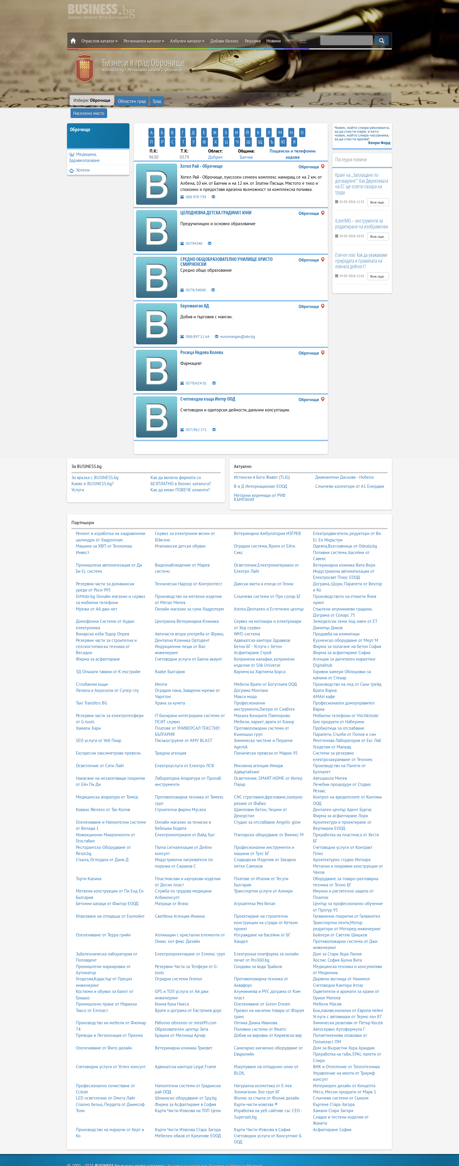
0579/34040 (194, 269)
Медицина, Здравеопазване (84, 147)
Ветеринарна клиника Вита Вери (344, 538)
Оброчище (80, 119)
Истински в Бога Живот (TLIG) (262, 456)
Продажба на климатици (336, 607)
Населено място (184, 100)
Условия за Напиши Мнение (235, 1138)
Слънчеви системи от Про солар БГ (267, 569)
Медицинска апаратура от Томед (107, 770)
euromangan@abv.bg (241, 315)
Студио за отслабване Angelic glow (267, 795)
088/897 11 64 (196, 315)
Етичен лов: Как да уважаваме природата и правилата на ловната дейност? (361, 250)
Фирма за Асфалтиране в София (185, 1077)
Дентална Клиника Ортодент (182, 613)
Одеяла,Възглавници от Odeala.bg (345, 519)
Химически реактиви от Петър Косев (348, 996)
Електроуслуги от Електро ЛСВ (184, 738)
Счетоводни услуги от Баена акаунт (188, 632)
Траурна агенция (170, 726)
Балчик (246, 136)
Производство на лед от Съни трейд (347, 657)
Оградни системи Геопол (178, 952)
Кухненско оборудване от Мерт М (345, 613)
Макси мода (245, 669)
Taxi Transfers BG (91, 675)
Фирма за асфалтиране (98, 632)
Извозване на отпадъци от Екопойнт (110, 889)
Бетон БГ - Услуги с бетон (258, 619)
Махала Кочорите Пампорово (262, 688)
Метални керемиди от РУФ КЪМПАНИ (259, 472)
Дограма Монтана (251, 663)
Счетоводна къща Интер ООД (207, 378)
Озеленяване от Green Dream (262, 977)
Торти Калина (88, 851)
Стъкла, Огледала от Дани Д (102, 832)
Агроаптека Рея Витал (254, 876)
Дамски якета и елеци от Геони (263, 556)
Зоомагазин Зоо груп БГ (257, 1065)
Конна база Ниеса (172, 977)
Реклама (253, 41)
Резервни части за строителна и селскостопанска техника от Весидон (106, 619)
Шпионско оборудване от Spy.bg (186, 1071)
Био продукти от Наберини (338, 694)
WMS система (247, 607)
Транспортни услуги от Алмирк (263, 864)
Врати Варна (325, 663)
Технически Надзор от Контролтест (188, 556)
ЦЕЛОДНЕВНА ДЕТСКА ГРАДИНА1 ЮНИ (215, 192)
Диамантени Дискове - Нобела (344, 456)
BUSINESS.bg (107, 1138)
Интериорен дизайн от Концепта (344, 1058)
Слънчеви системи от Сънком (341, 1071)
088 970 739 (195, 176)
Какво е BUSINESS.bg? (92, 463)
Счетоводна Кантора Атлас (338, 958)
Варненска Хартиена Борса (259, 644)
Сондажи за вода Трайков (258, 939)
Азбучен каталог (187, 41)
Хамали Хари (88, 701)
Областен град (132, 100)
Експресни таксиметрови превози (108, 726)
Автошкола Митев (330, 751)
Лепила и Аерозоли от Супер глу (107, 663)
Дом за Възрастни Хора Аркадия (343, 1021)
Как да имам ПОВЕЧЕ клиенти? (180, 469)
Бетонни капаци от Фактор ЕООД (107, 876)
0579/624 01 (195, 362)
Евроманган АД (194, 285)
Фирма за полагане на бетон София (347, 619)
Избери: (91, 100)
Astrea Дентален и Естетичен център (269, 581)
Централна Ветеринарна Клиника (187, 594)
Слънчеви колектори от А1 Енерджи (349, 463)
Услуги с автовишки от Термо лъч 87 (347, 989)
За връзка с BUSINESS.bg (95, 457)
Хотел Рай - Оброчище (201, 145)
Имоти (161, 657)
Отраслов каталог (99, 41)
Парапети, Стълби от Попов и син (344, 707)
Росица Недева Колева (201, 331)
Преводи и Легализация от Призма (109, 1008)
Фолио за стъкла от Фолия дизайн (266, 1071)
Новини (273, 41)
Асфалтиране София (332, 1102)
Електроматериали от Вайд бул (185, 807)
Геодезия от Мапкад (332, 719)
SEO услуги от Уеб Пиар (98, 713)
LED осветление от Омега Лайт (105, 1071)
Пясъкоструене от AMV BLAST (183, 713)
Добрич (215, 136)
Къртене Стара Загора (333, 1077)
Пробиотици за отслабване (338, 701)
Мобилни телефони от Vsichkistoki (345, 688)
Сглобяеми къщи (92, 657)
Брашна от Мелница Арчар (180, 1008)
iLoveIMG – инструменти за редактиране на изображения (361, 212)
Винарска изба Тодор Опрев (102, 607)
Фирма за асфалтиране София (341, 625)
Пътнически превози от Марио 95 (266, 726)
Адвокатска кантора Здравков (262, 613)
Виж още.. (378, 191)
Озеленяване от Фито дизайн (104, 1021)
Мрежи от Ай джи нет (96, 581)
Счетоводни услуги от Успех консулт (110, 1039)
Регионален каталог (144, 41)
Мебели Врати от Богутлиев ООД (265, 657)
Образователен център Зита (181, 1002)
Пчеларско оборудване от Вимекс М (269, 807)
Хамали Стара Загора (333, 1083)
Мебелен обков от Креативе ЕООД (188, 1109)
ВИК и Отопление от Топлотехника (346, 1039)
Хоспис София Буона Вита (337, 933)
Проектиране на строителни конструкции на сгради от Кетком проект (266, 895)
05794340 (192, 222)
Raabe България (170, 644)
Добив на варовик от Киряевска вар (268, 1008)
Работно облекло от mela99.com (185, 996)
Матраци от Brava (171, 876)
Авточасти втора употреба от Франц (189, 607)
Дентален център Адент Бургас (342, 782)
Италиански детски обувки (180, 519)
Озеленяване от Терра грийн (103, 908)
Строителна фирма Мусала (180, 782)
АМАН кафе (324, 669)
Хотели (79, 159)
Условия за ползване (187, 1138)
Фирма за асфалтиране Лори (340, 788)
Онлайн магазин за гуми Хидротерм (189, 581)
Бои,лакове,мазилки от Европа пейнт (348, 983)
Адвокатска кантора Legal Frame (185, 1039)
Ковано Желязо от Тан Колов (103, 782)
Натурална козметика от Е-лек (263, 1058)
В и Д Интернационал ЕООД (260, 463)
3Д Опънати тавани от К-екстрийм (108, 644)
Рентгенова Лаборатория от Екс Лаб (347, 713)
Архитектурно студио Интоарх (342, 832)
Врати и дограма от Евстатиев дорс (188, 983)
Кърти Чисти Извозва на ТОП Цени (188, 1083)
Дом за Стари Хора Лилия (337, 926)
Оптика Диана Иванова (255, 996)
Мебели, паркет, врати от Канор (264, 694)
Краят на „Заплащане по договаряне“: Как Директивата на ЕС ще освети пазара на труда (361, 173)
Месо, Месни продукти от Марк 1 (344, 1065)
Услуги (77, 469)
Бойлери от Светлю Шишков (340, 908)
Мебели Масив (327, 977)
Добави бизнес (224, 41)
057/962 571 (195, 408)
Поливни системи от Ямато (260, 1002)
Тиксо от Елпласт (92, 983)
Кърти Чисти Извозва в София (262, 1102)
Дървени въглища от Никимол (341, 952)
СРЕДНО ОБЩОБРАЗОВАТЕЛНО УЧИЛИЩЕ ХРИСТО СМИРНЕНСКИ (226, 241)
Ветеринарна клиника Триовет (184, 1021)
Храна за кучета (170, 675)
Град (157, 100)
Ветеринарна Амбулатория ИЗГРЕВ (267, 506)
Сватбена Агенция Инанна (180, 889)
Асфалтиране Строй (252, 625)
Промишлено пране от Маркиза (106, 977)
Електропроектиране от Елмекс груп (190, 926)
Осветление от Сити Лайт (100, 738)
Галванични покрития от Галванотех (347, 889)
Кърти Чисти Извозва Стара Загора (188, 1102)
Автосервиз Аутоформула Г (339, 1002)
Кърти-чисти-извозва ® (256, 1077)
